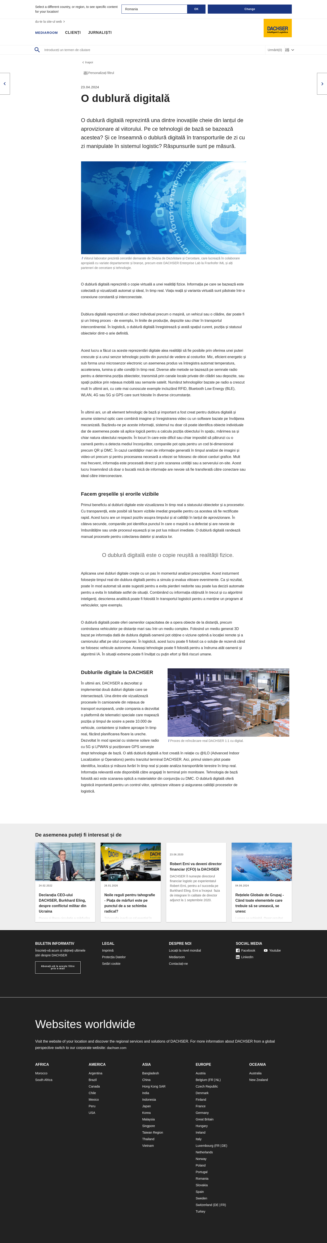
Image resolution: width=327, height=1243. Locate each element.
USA (92, 1113)
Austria (201, 1073)
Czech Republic (207, 1086)
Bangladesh (150, 1073)
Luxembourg (204, 1145)
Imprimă (108, 950)
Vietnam (148, 1145)
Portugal (202, 1172)
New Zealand (258, 1080)
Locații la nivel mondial (185, 950)
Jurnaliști (102, 33)
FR (211, 1080)
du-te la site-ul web (50, 22)
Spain (200, 1192)
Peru (92, 1106)
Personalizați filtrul (98, 73)
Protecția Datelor (114, 957)
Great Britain (205, 1119)
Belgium (201, 1080)
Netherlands (204, 1152)
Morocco (41, 1073)
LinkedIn (244, 957)
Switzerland (204, 1205)
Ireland (201, 1132)
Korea (146, 1113)
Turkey (200, 1211)
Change (249, 9)
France (201, 1106)
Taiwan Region (152, 1132)
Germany (202, 1113)
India (145, 1093)
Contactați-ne (178, 963)
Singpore (148, 1126)
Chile (92, 1093)
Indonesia (149, 1099)
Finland (201, 1099)
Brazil (93, 1080)
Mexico (94, 1099)
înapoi (87, 63)
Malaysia (148, 1119)
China (146, 1080)
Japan (146, 1106)
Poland (201, 1165)
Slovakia (202, 1185)
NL (218, 1080)
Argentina (95, 1073)
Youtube (272, 950)
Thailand (148, 1139)
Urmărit (275, 50)
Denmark (202, 1093)
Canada (94, 1086)
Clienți (75, 33)
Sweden (201, 1198)
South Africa (43, 1080)
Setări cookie (111, 963)
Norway (201, 1159)
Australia (255, 1073)
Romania (202, 1178)
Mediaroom (47, 33)
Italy (199, 1139)
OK (196, 9)
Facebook (245, 950)
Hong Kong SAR (154, 1086)
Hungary (202, 1126)
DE (224, 1145)
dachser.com (117, 1048)
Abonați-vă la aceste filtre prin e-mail (58, 967)
